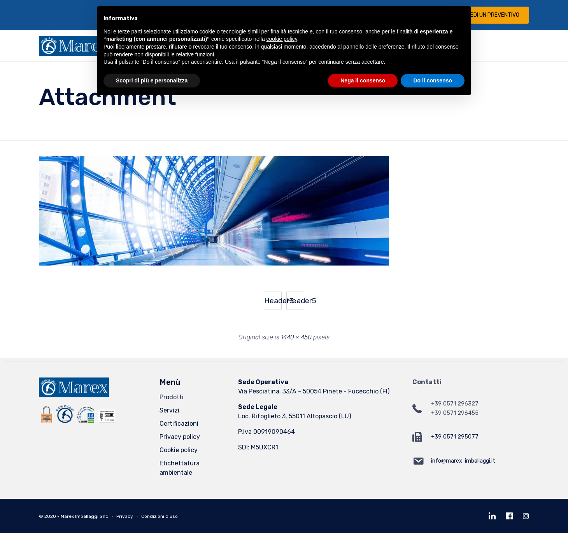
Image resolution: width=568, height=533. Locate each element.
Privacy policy (180, 436)
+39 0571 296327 (455, 403)
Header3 (273, 300)
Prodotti (172, 397)
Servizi (169, 410)
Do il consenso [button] (432, 80)
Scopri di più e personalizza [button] (152, 80)
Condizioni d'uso (159, 516)
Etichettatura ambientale (180, 468)
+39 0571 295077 (455, 436)
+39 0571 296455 (455, 413)
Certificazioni (179, 423)
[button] (488, 15)
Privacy (124, 516)
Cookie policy (179, 450)
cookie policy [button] (281, 39)
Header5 (295, 300)
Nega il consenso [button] (362, 80)
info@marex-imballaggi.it (463, 461)
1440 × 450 (296, 337)
